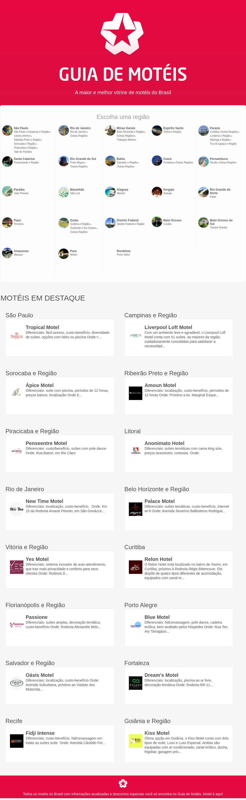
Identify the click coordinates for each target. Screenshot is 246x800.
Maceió (121, 193)
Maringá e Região (220, 139)
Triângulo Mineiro (126, 139)
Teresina (18, 224)
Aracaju (168, 193)
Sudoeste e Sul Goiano (83, 228)
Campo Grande (218, 227)
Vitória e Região (172, 131)
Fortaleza (169, 162)
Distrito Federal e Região (131, 224)
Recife (213, 162)
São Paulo (19, 131)
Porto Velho (123, 254)
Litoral (17, 135)
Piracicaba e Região (25, 147)
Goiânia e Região (79, 224)
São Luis (75, 193)
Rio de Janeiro (78, 131)
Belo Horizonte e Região (130, 131)
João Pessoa (21, 193)
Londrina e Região (220, 135)
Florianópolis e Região (26, 162)
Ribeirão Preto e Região (27, 139)
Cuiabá (167, 224)
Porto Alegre (77, 162)
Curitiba (214, 131)
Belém (73, 254)
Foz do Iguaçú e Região (223, 143)
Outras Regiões (78, 135)
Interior (26, 135)
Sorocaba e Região (24, 143)
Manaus (18, 254)
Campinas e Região (38, 131)
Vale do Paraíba (23, 151)
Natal (213, 196)
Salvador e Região (127, 162)
